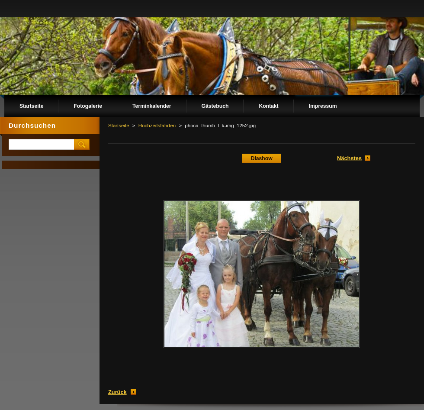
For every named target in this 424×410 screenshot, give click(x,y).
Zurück (117, 392)
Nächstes (349, 158)
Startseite (118, 125)
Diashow (262, 158)
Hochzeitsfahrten (157, 125)
